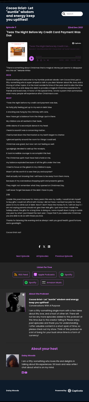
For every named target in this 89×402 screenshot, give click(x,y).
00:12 (8, 75)
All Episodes (42, 256)
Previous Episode (64, 256)
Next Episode (22, 256)
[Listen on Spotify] (66, 275)
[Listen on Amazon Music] (52, 283)
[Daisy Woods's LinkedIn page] (23, 373)
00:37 (8, 98)
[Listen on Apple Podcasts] (44, 275)
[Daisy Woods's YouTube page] (25, 373)
